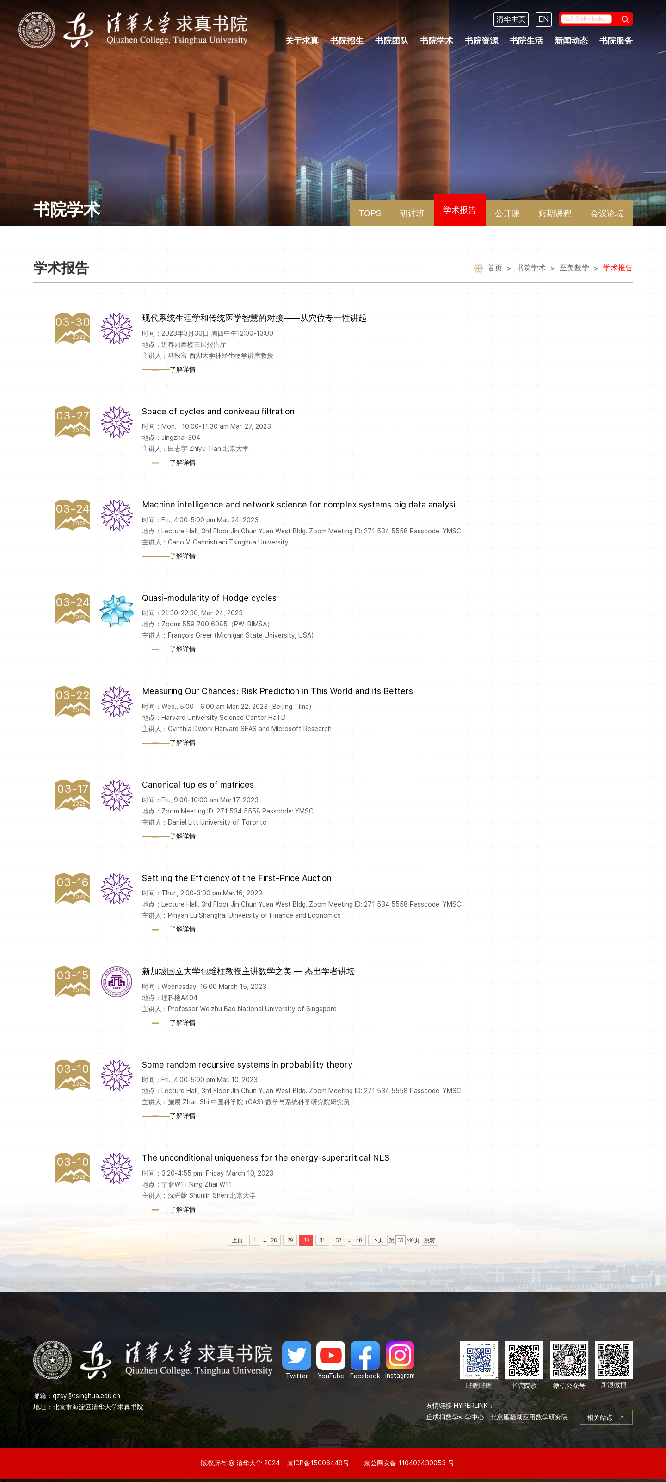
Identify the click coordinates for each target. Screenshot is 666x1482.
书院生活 (526, 40)
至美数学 (574, 268)
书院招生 (347, 40)
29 (290, 1240)
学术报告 (459, 210)
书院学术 (436, 40)
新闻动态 (571, 40)
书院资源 (481, 40)
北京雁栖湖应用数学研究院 (529, 1417)
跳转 (429, 1240)
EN (543, 19)
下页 (377, 1240)
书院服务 (616, 40)
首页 (494, 268)
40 (359, 1240)
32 (338, 1240)
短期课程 (555, 213)
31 (322, 1240)
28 (274, 1240)
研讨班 (412, 213)
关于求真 (302, 40)
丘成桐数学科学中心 (455, 1417)
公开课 (507, 213)
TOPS (370, 213)
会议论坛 (606, 213)
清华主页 (511, 19)
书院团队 (391, 40)
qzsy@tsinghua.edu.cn (86, 1396)
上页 (237, 1240)
